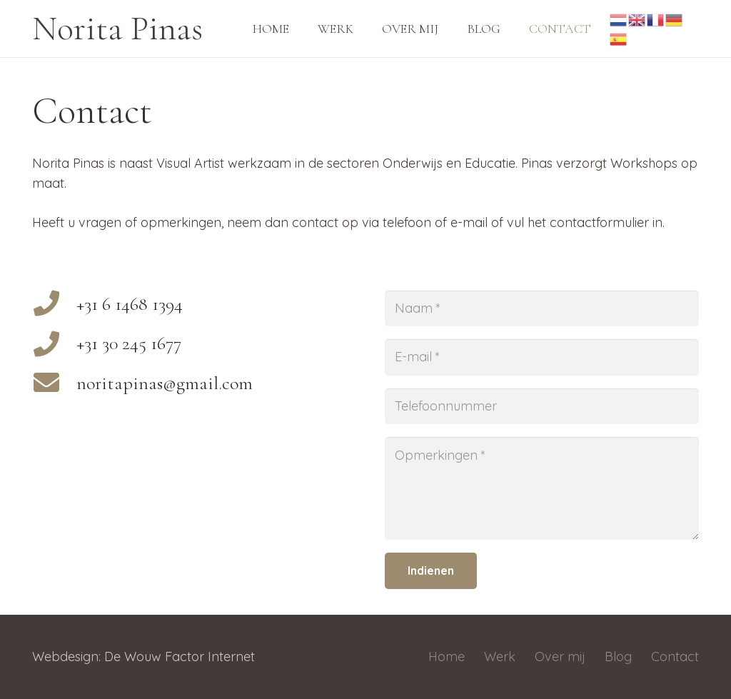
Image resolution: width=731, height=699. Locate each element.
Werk (499, 656)
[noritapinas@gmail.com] (54, 384)
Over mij (560, 656)
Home (446, 656)
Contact (675, 656)
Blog (618, 656)
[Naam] (542, 308)
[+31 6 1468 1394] (54, 304)
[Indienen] (431, 571)
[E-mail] (542, 357)
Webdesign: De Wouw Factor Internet (143, 656)
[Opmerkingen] (542, 488)
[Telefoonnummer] (542, 406)
